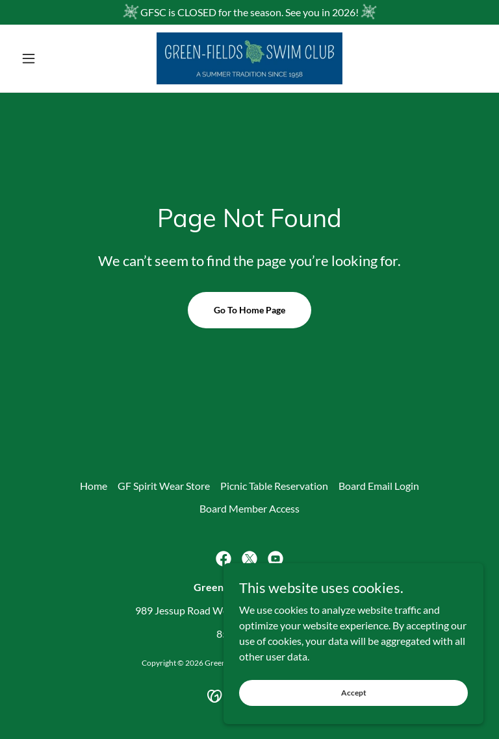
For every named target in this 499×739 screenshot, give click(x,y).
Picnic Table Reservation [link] (274, 485)
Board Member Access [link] (249, 508)
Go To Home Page (249, 309)
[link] (249, 58)
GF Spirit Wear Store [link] (164, 485)
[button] (51, 58)
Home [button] (93, 485)
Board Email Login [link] (379, 485)
